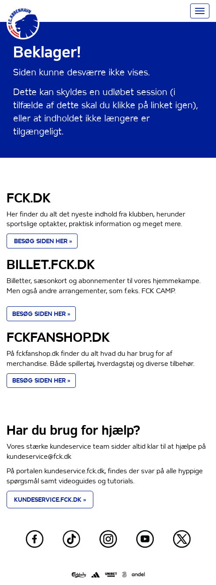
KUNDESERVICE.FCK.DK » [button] (50, 499)
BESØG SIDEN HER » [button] (42, 241)
